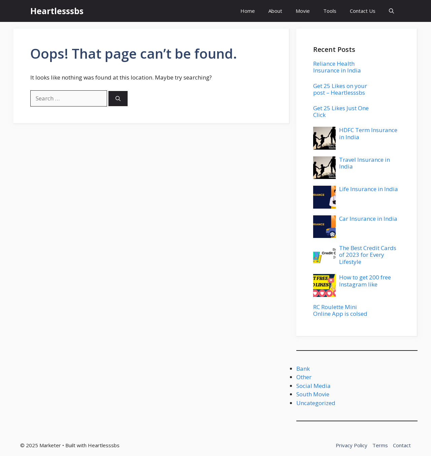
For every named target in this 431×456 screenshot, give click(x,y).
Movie (303, 10)
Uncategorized (315, 403)
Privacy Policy (351, 445)
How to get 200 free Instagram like (365, 280)
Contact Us (362, 10)
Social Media (313, 386)
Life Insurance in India (368, 189)
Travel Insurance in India (364, 163)
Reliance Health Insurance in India (337, 67)
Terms (380, 445)
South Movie (312, 394)
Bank (303, 368)
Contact (402, 445)
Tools (329, 10)
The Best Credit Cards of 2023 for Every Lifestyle (367, 255)
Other (303, 377)
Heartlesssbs (57, 11)
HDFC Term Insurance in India (368, 133)
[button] (391, 11)
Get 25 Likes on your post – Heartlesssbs (340, 89)
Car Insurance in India (368, 218)
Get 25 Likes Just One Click (341, 111)
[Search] (118, 98)
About (275, 10)
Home (247, 10)
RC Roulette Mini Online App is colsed (340, 310)
